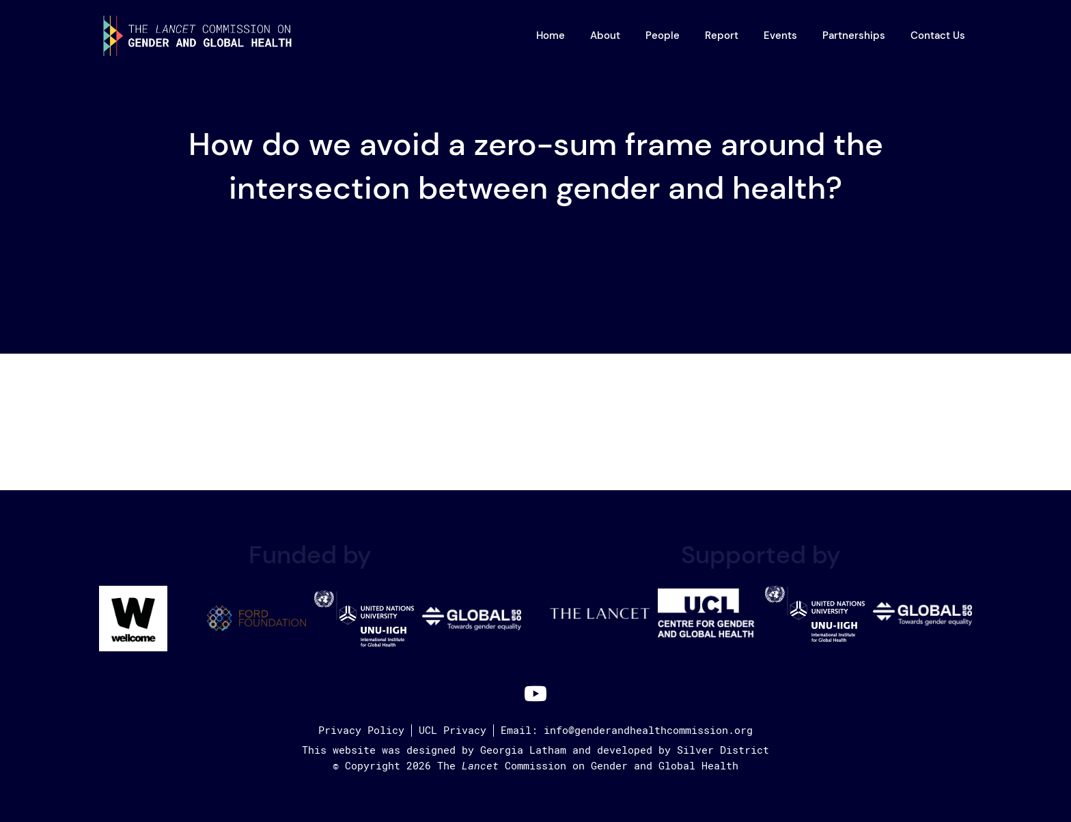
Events (780, 35)
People (662, 35)
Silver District (723, 750)
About (605, 35)
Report (721, 35)
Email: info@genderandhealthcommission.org (627, 730)
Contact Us (937, 35)
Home (550, 35)
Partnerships (853, 35)
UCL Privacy (452, 730)
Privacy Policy (361, 730)
